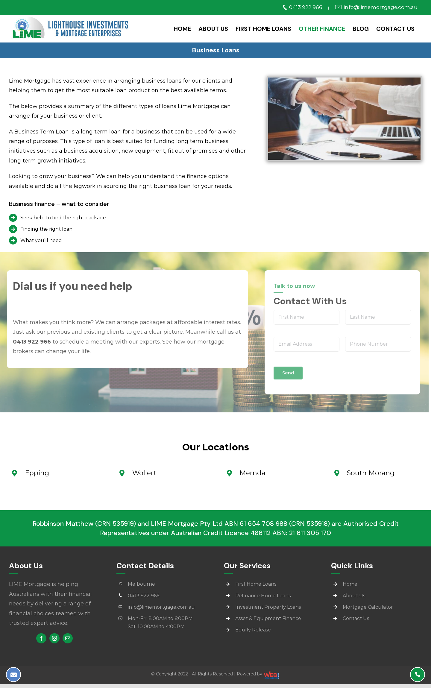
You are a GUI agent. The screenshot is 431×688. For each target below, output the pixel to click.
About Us (354, 596)
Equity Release (253, 630)
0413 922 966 (303, 7)
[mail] (68, 638)
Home (350, 584)
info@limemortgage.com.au (376, 7)
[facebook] (41, 638)
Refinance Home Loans (263, 596)
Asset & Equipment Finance (268, 618)
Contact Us (356, 618)
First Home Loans (255, 584)
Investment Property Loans (268, 607)
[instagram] (54, 638)
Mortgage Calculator (368, 607)
